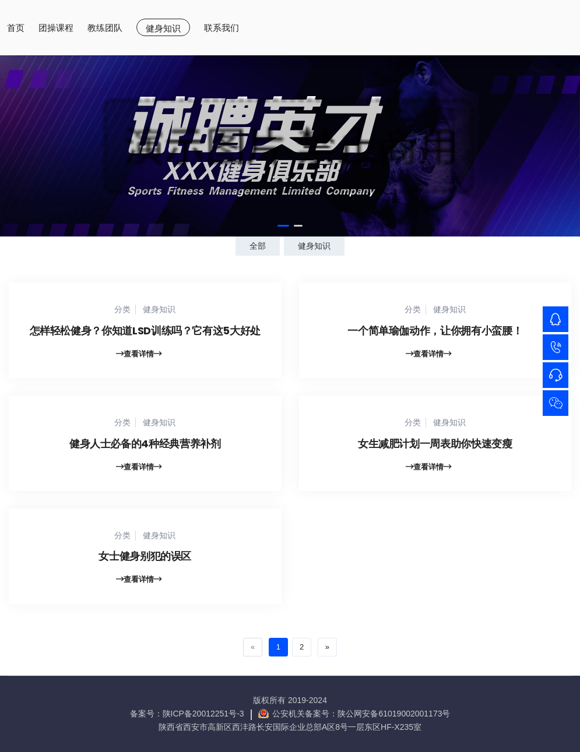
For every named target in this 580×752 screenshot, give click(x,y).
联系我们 (221, 28)
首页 (15, 28)
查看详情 (138, 356)
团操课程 (55, 28)
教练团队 (104, 28)
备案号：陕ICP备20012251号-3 (187, 713)
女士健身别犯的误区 (145, 566)
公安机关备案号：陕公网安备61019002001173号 (361, 713)
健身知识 (163, 28)
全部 (257, 245)
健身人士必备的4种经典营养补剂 (145, 446)
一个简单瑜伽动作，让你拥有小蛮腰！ (434, 333)
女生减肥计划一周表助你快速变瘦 (435, 446)
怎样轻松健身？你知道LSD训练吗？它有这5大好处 (145, 333)
